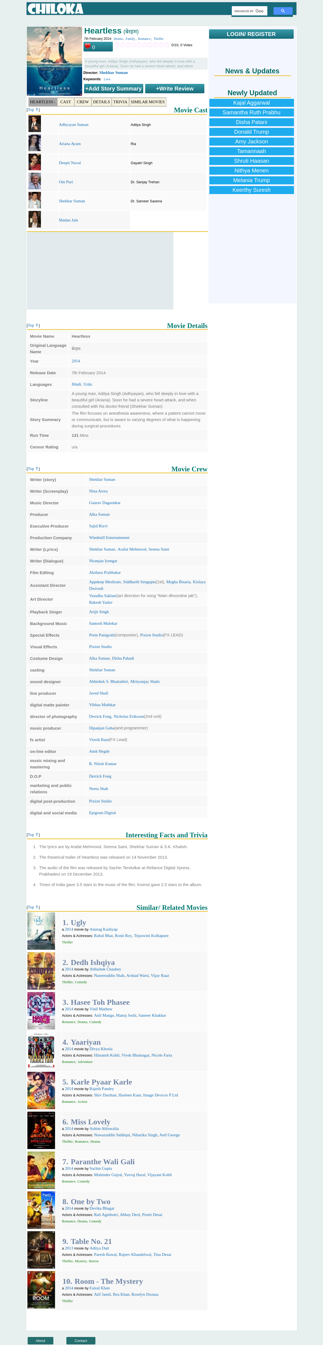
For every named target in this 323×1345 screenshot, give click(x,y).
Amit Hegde (99, 751)
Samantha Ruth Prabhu (251, 112)
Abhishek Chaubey (105, 969)
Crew (83, 102)
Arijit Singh (99, 612)
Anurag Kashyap (104, 929)
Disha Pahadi (123, 658)
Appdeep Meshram (105, 582)
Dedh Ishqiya (93, 962)
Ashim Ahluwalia (104, 1128)
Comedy (81, 982)
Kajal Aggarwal (251, 103)
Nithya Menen (252, 170)
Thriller (158, 39)
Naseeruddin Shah (109, 975)
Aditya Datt (99, 1248)
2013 (69, 1248)
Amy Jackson (251, 141)
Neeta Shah (98, 788)
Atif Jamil (102, 1294)
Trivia (120, 102)
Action (82, 1101)
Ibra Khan (121, 1294)
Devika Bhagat (102, 1208)
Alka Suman (99, 514)
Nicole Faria (162, 1055)
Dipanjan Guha (101, 728)
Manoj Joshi (126, 1015)
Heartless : (43, 102)
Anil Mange (104, 1015)
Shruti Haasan (251, 161)
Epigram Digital (102, 812)
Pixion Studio (151, 635)
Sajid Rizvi (98, 526)
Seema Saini (159, 549)
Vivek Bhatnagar (135, 1055)
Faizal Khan (100, 1288)
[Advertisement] (100, 270)
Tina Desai (162, 1254)
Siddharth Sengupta (139, 582)
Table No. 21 (91, 1241)
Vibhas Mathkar (102, 705)
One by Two (91, 1201)
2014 (76, 361)
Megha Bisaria (178, 582)
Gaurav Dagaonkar (105, 502)
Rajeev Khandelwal (135, 1254)
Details (101, 102)
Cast (65, 102)
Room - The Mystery (109, 1281)
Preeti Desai (152, 1214)
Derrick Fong (100, 716)
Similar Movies (148, 102)
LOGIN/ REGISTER (251, 34)
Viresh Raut (99, 739)
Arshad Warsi (137, 975)
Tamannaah (251, 151)
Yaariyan (86, 1042)
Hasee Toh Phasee (100, 1002)
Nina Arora (98, 491)
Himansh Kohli (106, 1055)
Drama (118, 39)
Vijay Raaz (160, 975)
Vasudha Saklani (103, 595)
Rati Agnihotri (106, 1214)
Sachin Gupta (101, 1168)
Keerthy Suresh (252, 190)
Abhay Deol (130, 1214)
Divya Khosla (101, 1049)
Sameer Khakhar (152, 1015)
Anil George (169, 1135)
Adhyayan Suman (73, 124)
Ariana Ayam (70, 143)
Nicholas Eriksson (129, 716)
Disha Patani (251, 122)
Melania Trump (251, 180)
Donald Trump (251, 132)
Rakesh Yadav (101, 602)
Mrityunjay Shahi (145, 681)
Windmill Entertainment (109, 537)
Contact (81, 1341)
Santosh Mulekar (103, 623)
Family (130, 39)
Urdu (88, 384)
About (40, 1341)
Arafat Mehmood (132, 549)
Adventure (85, 1062)
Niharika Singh (144, 1135)
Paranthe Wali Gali (103, 1161)
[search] (249, 11)
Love (107, 79)
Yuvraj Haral (134, 1175)
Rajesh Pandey (102, 1088)
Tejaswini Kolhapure (151, 935)
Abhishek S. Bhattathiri (108, 681)
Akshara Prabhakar (105, 572)
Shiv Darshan (105, 1095)
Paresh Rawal (105, 1254)
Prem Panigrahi (102, 635)
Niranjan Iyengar (103, 561)
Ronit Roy (123, 935)
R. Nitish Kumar (103, 763)
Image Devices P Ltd (160, 1095)
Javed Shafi (98, 693)
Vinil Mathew (101, 1009)
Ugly (78, 922)
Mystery (81, 1261)
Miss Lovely (91, 1121)
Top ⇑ (33, 109)
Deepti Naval (70, 163)
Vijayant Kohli (159, 1175)
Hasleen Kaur (130, 1095)
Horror (93, 1261)
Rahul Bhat (103, 935)
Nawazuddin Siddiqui (112, 1135)
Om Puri (66, 182)
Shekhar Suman (113, 72)
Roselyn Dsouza (144, 1294)
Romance (144, 39)
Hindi (76, 384)
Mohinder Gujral (108, 1175)
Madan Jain (68, 220)
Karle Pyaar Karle (101, 1082)
